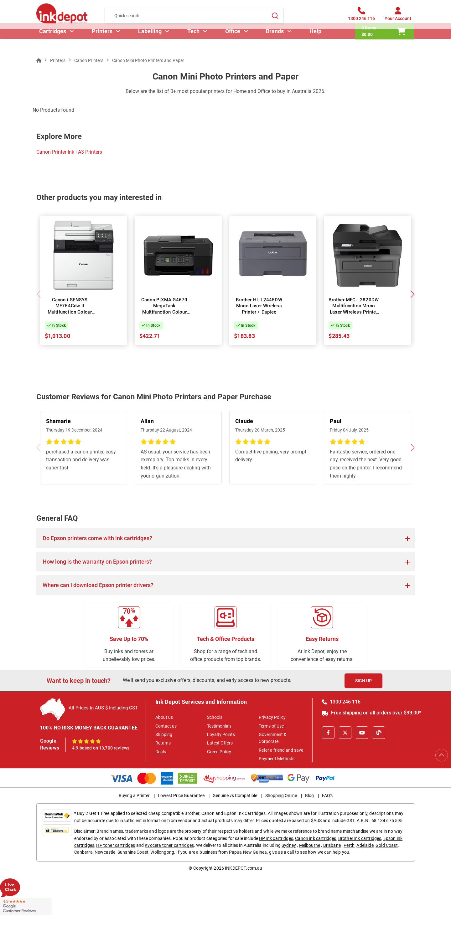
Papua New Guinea (248, 852)
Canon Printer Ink (55, 152)
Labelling (151, 42)
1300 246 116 (341, 702)
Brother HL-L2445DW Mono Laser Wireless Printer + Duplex (259, 306)
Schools (214, 717)
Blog (309, 795)
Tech (194, 42)
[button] (412, 294)
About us (164, 717)
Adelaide (364, 845)
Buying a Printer (134, 795)
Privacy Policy (272, 717)
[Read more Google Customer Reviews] (26, 905)
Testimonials (219, 726)
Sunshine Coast (132, 852)
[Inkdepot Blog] (379, 733)
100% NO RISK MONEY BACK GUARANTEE (89, 728)
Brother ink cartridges (359, 838)
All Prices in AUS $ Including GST (103, 708)
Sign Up (363, 680)
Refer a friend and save (281, 750)
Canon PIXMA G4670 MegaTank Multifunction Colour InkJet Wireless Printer (164, 309)
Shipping (163, 734)
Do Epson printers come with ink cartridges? (97, 538)
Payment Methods (276, 758)
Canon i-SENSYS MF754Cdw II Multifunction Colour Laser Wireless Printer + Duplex (69, 312)
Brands (276, 42)
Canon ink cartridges (315, 838)
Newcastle (105, 852)
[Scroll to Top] (441, 755)
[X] (345, 733)
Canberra (83, 852)
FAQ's (327, 795)
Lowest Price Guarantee (181, 795)
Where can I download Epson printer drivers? (98, 585)
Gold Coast (387, 845)
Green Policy (219, 751)
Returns (163, 742)
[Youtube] (362, 733)
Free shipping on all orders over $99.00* (371, 713)
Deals (160, 751)
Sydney (289, 845)
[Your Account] (398, 18)
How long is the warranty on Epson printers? (97, 561)
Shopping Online (281, 795)
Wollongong (162, 852)
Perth (349, 845)
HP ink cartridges (276, 838)
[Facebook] (328, 733)
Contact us (166, 726)
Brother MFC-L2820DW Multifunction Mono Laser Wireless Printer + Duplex (354, 309)
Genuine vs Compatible (235, 795)
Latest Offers (220, 742)
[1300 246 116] (361, 18)
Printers (103, 42)
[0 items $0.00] (385, 42)
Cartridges (53, 42)
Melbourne (309, 845)
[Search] (275, 18)
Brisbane (332, 845)
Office (233, 42)
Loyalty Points (221, 734)
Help (316, 42)
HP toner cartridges (115, 845)
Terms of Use (271, 726)
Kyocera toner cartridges (169, 845)
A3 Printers (90, 152)
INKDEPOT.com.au (243, 868)
